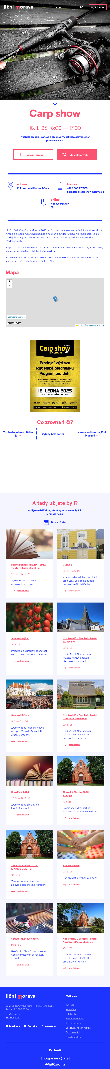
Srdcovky (99, 7)
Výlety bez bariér (53, 434)
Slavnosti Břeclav (21, 715)
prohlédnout (23, 590)
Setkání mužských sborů (25, 938)
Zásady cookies (73, 1036)
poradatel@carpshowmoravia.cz (85, 191)
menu (57, 7)
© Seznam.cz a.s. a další (94, 325)
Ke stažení (71, 1009)
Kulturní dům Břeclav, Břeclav (34, 188)
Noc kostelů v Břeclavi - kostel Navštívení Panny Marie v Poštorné (80, 942)
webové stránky (60, 203)
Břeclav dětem (71, 865)
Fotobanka (71, 1014)
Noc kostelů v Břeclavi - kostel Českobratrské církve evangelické (80, 718)
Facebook (14, 1025)
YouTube (32, 1025)
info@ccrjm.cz (13, 1014)
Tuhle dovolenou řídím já (18, 433)
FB (52, 207)
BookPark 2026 (20, 792)
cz (81, 7)
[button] (55, 299)
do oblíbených (79, 154)
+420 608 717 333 (77, 188)
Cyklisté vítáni (72, 1032)
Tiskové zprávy (73, 1023)
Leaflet (79, 325)
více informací (35, 154)
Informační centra (75, 1018)
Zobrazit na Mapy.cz (16, 317)
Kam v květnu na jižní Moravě (91, 433)
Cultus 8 (67, 564)
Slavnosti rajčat (20, 638)
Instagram (50, 1025)
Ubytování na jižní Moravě (79, 1027)
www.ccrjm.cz (13, 1017)
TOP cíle (70, 1004)
